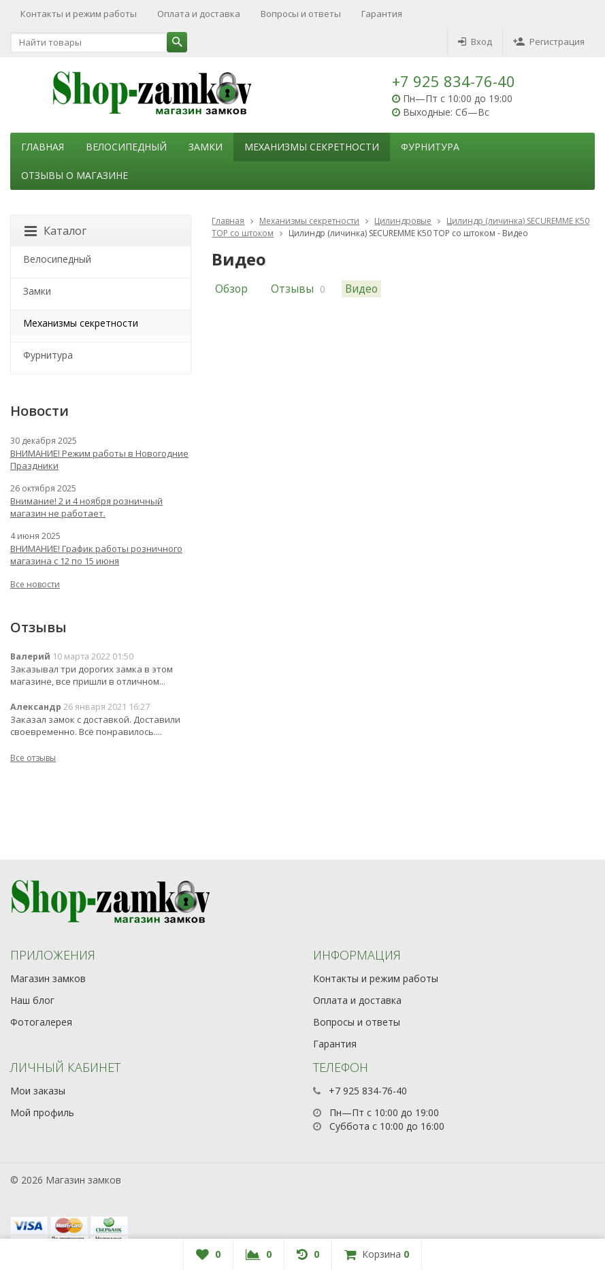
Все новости (35, 584)
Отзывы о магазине (74, 175)
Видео (361, 289)
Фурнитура (430, 146)
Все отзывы (33, 758)
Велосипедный (126, 146)
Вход (475, 41)
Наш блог (32, 1000)
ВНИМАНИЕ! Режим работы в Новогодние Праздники (99, 459)
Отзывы (292, 289)
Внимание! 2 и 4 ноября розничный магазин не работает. (86, 507)
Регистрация (549, 41)
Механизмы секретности (311, 146)
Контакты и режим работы (78, 13)
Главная (42, 146)
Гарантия (381, 13)
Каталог (55, 230)
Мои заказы (37, 1090)
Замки (206, 146)
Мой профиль (42, 1112)
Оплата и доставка (198, 13)
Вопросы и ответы (301, 13)
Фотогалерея (41, 1021)
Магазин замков (48, 978)
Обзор (231, 289)
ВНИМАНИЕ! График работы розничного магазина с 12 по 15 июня (96, 554)
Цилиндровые (402, 221)
